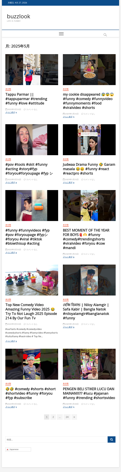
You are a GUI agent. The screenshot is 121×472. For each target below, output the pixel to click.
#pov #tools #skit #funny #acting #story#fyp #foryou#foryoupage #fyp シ (29, 169)
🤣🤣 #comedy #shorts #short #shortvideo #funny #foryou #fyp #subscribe (30, 393)
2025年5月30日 (13, 404)
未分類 (8, 89)
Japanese (12, 449)
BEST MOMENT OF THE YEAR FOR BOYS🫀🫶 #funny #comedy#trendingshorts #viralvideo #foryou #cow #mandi (86, 239)
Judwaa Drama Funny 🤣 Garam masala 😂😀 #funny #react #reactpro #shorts (89, 169)
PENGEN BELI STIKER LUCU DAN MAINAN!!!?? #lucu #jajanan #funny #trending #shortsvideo (89, 393)
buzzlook (19, 16)
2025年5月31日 (13, 109)
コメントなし (31, 109)
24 (67, 417)
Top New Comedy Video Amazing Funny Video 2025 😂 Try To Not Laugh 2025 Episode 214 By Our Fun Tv (31, 311)
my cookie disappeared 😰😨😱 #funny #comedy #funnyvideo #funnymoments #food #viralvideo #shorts (88, 101)
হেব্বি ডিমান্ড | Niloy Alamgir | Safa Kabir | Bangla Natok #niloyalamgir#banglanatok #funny (86, 311)
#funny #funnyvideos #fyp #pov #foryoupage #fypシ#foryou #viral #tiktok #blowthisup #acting (27, 237)
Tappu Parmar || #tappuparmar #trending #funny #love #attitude (26, 99)
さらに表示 (15, 112)
